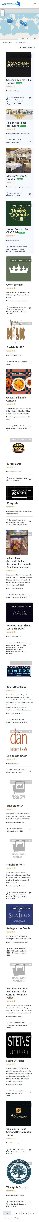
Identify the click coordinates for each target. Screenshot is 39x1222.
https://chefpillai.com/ (12, 91)
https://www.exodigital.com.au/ (15, 886)
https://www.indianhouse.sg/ (14, 588)
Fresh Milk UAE (15, 347)
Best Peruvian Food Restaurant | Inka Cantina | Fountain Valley (17, 993)
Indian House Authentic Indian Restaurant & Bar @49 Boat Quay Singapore (18, 562)
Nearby (30, 47)
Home (5, 42)
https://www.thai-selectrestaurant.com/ (18, 133)
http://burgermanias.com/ (13, 472)
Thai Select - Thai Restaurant (16, 124)
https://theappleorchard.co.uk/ (15, 1195)
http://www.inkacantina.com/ (14, 1016)
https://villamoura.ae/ (12, 1143)
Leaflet (20, 38)
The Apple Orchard (17, 1187)
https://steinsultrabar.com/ (14, 1084)
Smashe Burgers (15, 864)
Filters (23, 47)
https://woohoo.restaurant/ (14, 636)
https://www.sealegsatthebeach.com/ (17, 942)
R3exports (12, 503)
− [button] (3, 14)
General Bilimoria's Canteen (17, 399)
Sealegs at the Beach (18, 928)
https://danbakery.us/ (12, 763)
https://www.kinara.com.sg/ (14, 713)
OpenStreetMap (28, 38)
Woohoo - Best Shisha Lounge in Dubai (18, 627)
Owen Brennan (14, 284)
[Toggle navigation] (34, 4)
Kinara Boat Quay (16, 686)
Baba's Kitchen (14, 805)
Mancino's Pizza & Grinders (16, 177)
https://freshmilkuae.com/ (14, 355)
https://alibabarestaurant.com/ (15, 822)
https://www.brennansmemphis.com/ (17, 301)
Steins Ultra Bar (15, 1060)
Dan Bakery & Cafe (17, 755)
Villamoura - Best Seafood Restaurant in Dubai (19, 1131)
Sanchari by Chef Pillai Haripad (18, 81)
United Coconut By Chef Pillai (17, 231)
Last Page (14, 1218)
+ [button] (3, 11)
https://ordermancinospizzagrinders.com (18, 187)
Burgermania (13, 463)
